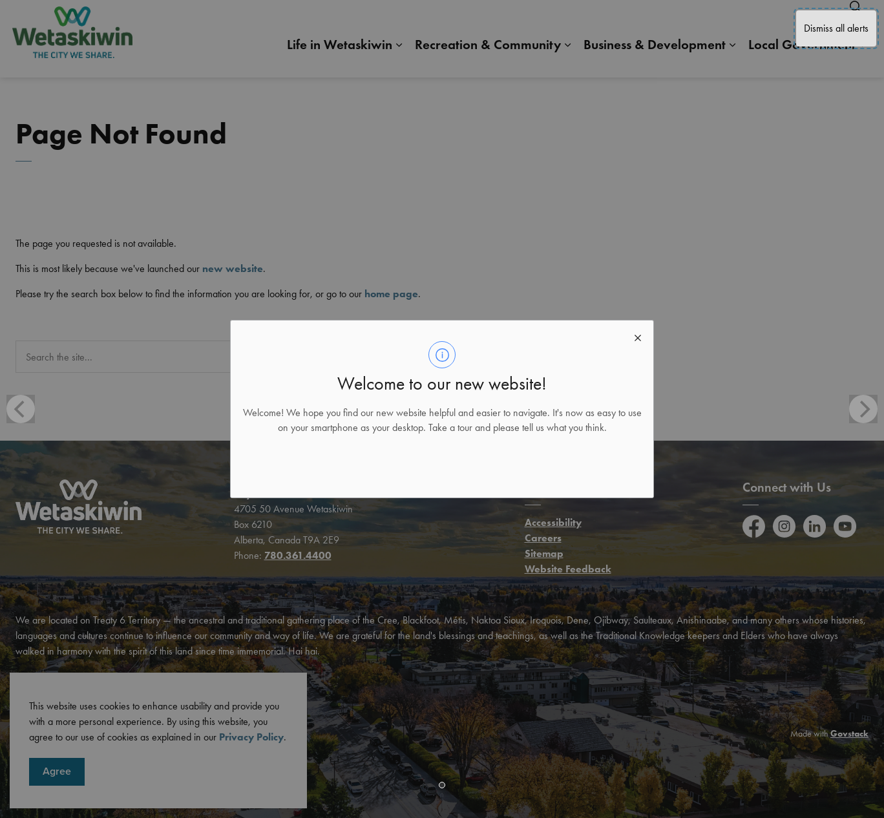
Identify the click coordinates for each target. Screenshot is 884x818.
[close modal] (637, 335)
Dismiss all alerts (836, 28)
